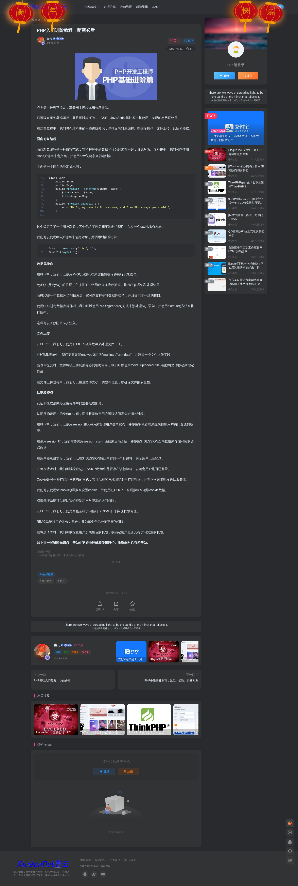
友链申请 (85, 860)
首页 (36, 19)
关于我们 (129, 860)
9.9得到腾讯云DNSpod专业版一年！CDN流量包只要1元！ (245, 202)
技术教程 (92, 7)
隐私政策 (100, 860)
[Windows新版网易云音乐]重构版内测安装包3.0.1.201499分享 (246, 170)
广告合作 (115, 860)
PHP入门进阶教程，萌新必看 (66, 30)
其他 (156, 7)
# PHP (61, 581)
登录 (104, 771)
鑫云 (49, 38)
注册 (128, 771)
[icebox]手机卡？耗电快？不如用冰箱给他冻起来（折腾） (246, 267)
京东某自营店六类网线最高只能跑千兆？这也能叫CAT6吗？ (246, 283)
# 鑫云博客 (46, 581)
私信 (189, 40)
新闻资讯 (142, 7)
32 (58, 652)
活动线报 (126, 7)
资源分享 (110, 7)
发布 (277, 6)
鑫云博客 (105, 865)
